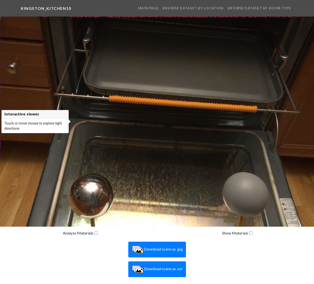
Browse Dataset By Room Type (259, 8)
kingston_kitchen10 (46, 8)
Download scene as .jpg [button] (157, 249)
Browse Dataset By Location (193, 8)
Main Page (148, 8)
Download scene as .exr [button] (157, 269)
